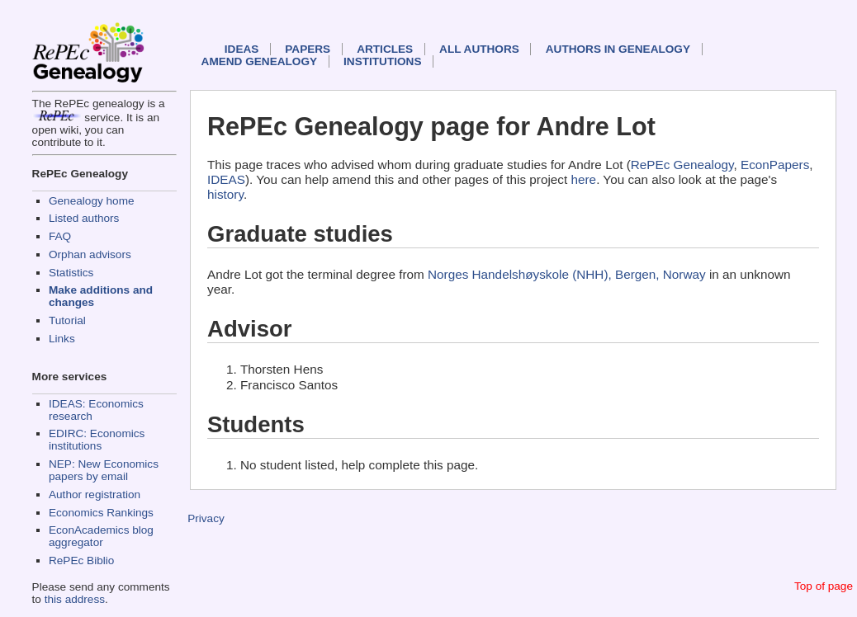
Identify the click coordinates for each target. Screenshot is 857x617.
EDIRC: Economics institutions (96, 439)
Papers (307, 49)
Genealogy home (92, 201)
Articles (385, 49)
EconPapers (775, 165)
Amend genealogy (259, 61)
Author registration (94, 494)
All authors (479, 49)
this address (75, 599)
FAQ (60, 236)
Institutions (382, 61)
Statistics (71, 272)
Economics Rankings (101, 512)
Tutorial (67, 320)
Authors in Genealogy (618, 49)
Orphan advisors (90, 254)
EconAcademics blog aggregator (101, 536)
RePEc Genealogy (682, 165)
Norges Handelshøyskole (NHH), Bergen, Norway (567, 274)
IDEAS (242, 49)
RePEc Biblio (81, 560)
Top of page (823, 586)
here (584, 179)
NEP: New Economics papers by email (104, 470)
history (225, 194)
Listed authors (84, 218)
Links (62, 338)
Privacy (206, 518)
